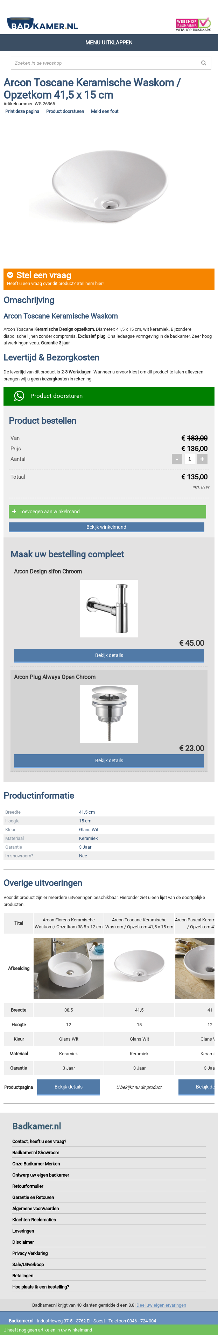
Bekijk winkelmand (106, 527)
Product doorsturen (65, 111)
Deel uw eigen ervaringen (161, 1305)
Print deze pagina (22, 111)
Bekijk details (69, 1087)
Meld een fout (104, 111)
